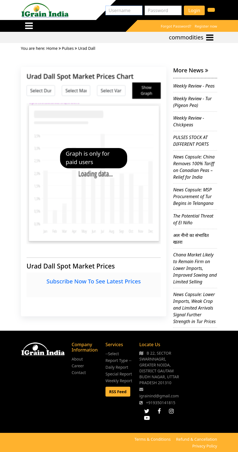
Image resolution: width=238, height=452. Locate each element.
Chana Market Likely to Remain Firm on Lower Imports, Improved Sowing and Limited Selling (195, 268)
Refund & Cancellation (196, 439)
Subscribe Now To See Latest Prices (94, 281)
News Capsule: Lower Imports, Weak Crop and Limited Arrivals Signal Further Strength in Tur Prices (194, 308)
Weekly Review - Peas (194, 86)
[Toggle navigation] (29, 25)
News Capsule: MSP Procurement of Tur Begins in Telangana (193, 196)
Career (78, 365)
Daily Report (116, 367)
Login (194, 10)
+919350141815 (157, 402)
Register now (206, 26)
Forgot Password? (176, 26)
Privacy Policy (204, 446)
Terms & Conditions (153, 439)
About (77, 359)
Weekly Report (118, 380)
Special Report (118, 374)
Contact (79, 372)
